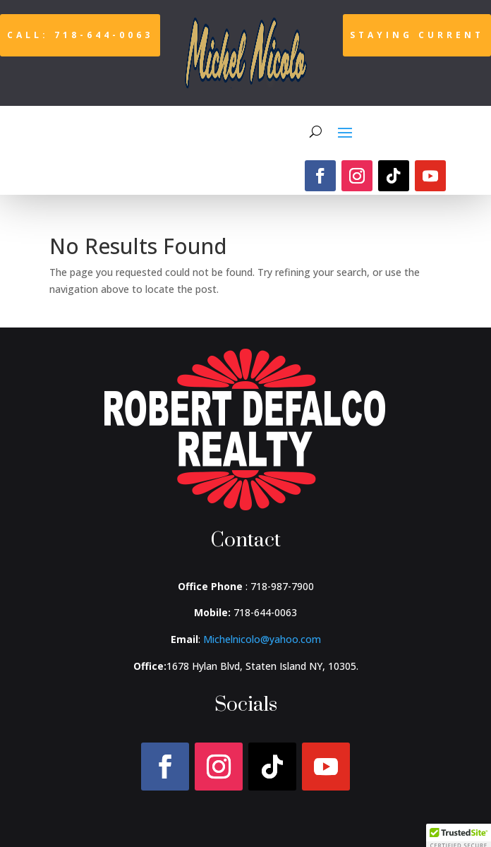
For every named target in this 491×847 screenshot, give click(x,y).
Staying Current (417, 35)
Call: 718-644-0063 (80, 35)
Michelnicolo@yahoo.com (262, 639)
